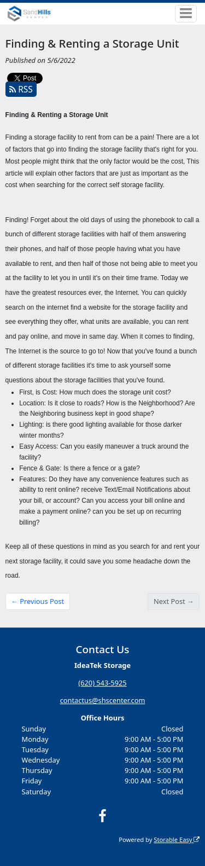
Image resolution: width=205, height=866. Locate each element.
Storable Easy (177, 839)
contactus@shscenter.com (102, 701)
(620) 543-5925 (102, 683)
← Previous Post (37, 601)
